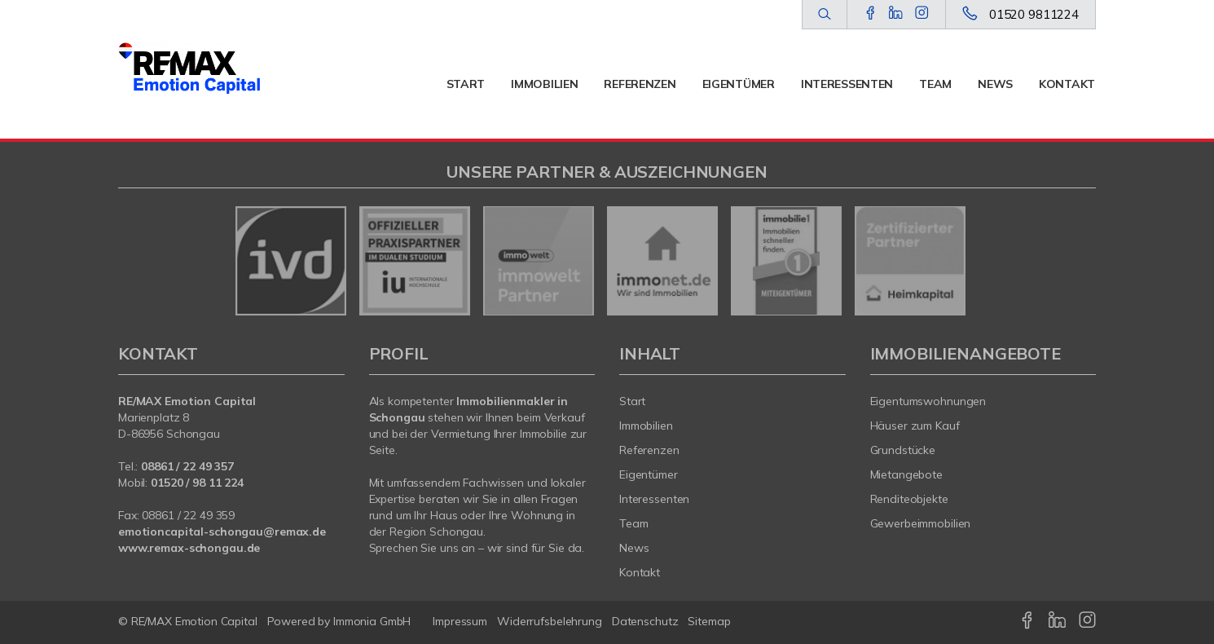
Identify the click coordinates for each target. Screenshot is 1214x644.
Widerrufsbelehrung (549, 621)
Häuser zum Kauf (915, 425)
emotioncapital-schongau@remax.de (222, 531)
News (995, 84)
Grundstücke (903, 450)
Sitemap (709, 621)
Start (466, 84)
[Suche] (824, 14)
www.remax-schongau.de (189, 547)
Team (935, 84)
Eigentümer (738, 84)
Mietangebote (906, 474)
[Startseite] (189, 69)
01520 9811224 (1034, 14)
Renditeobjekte (909, 499)
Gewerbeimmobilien (920, 523)
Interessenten (847, 84)
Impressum (460, 621)
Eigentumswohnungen (928, 401)
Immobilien (544, 84)
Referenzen (639, 84)
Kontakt (1067, 84)
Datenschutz (645, 621)
